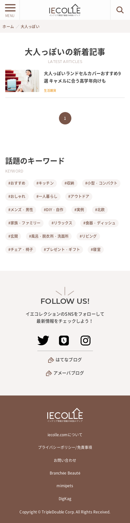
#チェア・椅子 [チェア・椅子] (20, 249)
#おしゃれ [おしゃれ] (17, 196)
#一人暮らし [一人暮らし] (46, 196)
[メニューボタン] (9, 10)
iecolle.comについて (65, 434)
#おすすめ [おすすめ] (17, 183)
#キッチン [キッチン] (45, 183)
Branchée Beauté (65, 473)
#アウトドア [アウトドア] (78, 196)
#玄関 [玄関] (13, 236)
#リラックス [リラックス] (62, 223)
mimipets (65, 485)
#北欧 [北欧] (100, 209)
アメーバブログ (68, 373)
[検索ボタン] (120, 10)
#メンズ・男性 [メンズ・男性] (20, 209)
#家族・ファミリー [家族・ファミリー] (24, 223)
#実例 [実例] (79, 209)
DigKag (65, 498)
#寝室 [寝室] (95, 249)
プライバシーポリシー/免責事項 (65, 447)
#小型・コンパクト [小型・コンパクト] (101, 183)
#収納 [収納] (69, 183)
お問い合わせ (65, 460)
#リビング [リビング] (88, 236)
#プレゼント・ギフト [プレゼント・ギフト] (62, 249)
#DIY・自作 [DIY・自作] (53, 209)
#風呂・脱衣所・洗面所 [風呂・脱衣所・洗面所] (49, 236)
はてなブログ (69, 359)
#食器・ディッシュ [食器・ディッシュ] (99, 223)
